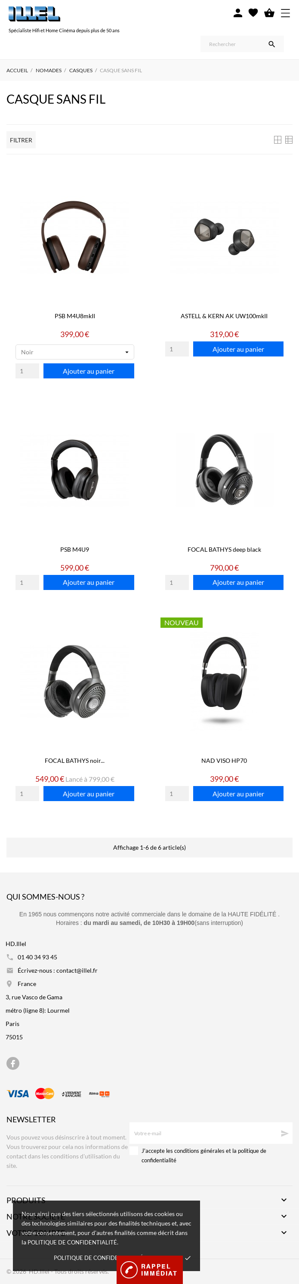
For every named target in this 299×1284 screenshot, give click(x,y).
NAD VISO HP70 (224, 760)
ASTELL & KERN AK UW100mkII (224, 315)
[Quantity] (27, 370)
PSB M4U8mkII (75, 315)
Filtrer (21, 140)
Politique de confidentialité (98, 1257)
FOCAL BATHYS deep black (224, 549)
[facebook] (13, 1063)
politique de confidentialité (72, 1242)
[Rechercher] (242, 44)
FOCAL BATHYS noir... (75, 760)
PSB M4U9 (74, 549)
